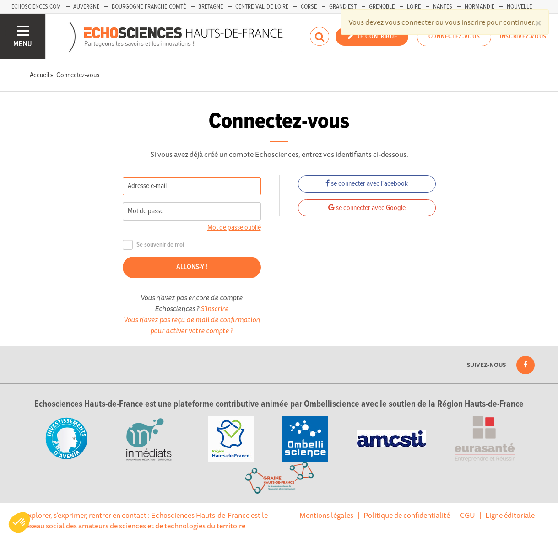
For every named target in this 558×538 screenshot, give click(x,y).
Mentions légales (326, 515)
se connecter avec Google (367, 208)
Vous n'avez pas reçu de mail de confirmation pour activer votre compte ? (192, 324)
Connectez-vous (454, 36)
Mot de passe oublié (234, 227)
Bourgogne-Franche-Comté (149, 7)
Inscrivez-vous (523, 36)
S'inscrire (214, 308)
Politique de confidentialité (406, 515)
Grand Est (343, 7)
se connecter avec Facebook (366, 183)
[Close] (538, 21)
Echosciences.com (36, 7)
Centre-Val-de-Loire (261, 7)
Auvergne (86, 7)
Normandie (479, 7)
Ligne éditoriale (510, 515)
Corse (309, 7)
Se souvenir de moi (153, 245)
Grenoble (382, 7)
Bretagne (210, 7)
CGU (467, 515)
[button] (19, 522)
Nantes (442, 7)
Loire (414, 7)
